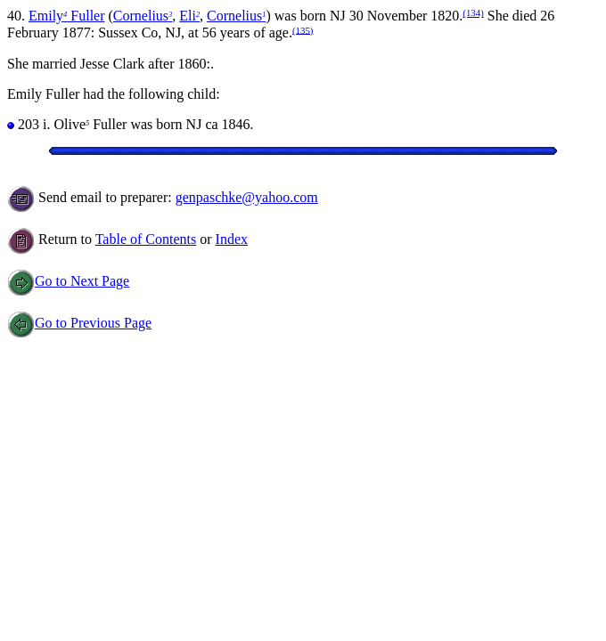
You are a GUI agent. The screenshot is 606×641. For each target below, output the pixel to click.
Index (232, 239)
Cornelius (142, 15)
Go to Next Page (68, 280)
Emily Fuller (67, 15)
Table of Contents (146, 239)
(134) (473, 12)
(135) (302, 29)
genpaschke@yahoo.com (247, 197)
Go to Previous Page (79, 322)
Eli (189, 15)
